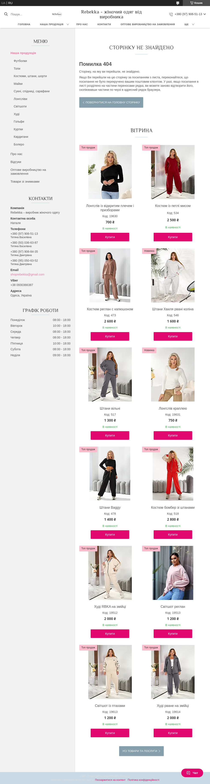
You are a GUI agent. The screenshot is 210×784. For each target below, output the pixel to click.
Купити (110, 237)
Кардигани (21, 136)
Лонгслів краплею (173, 408)
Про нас (82, 24)
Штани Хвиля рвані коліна (173, 309)
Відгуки (15, 162)
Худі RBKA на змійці (110, 606)
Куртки (18, 129)
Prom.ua (125, 776)
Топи (17, 68)
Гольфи (19, 121)
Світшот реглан (173, 606)
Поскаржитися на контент (110, 779)
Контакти (104, 24)
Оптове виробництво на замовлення (148, 24)
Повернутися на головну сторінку (113, 102)
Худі (17, 114)
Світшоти (20, 106)
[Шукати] (6, 14)
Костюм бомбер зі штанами (173, 507)
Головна (24, 24)
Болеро (19, 144)
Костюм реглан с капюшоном (110, 309)
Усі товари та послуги (139, 751)
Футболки (20, 61)
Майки (18, 83)
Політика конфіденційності (143, 779)
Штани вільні (110, 408)
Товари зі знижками (24, 181)
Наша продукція (51, 24)
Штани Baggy (109, 507)
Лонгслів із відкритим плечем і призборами (110, 208)
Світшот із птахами (110, 706)
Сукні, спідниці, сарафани (32, 91)
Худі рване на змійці (173, 706)
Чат (192, 773)
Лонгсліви (20, 99)
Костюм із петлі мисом (173, 206)
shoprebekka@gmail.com (27, 274)
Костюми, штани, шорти (30, 76)
